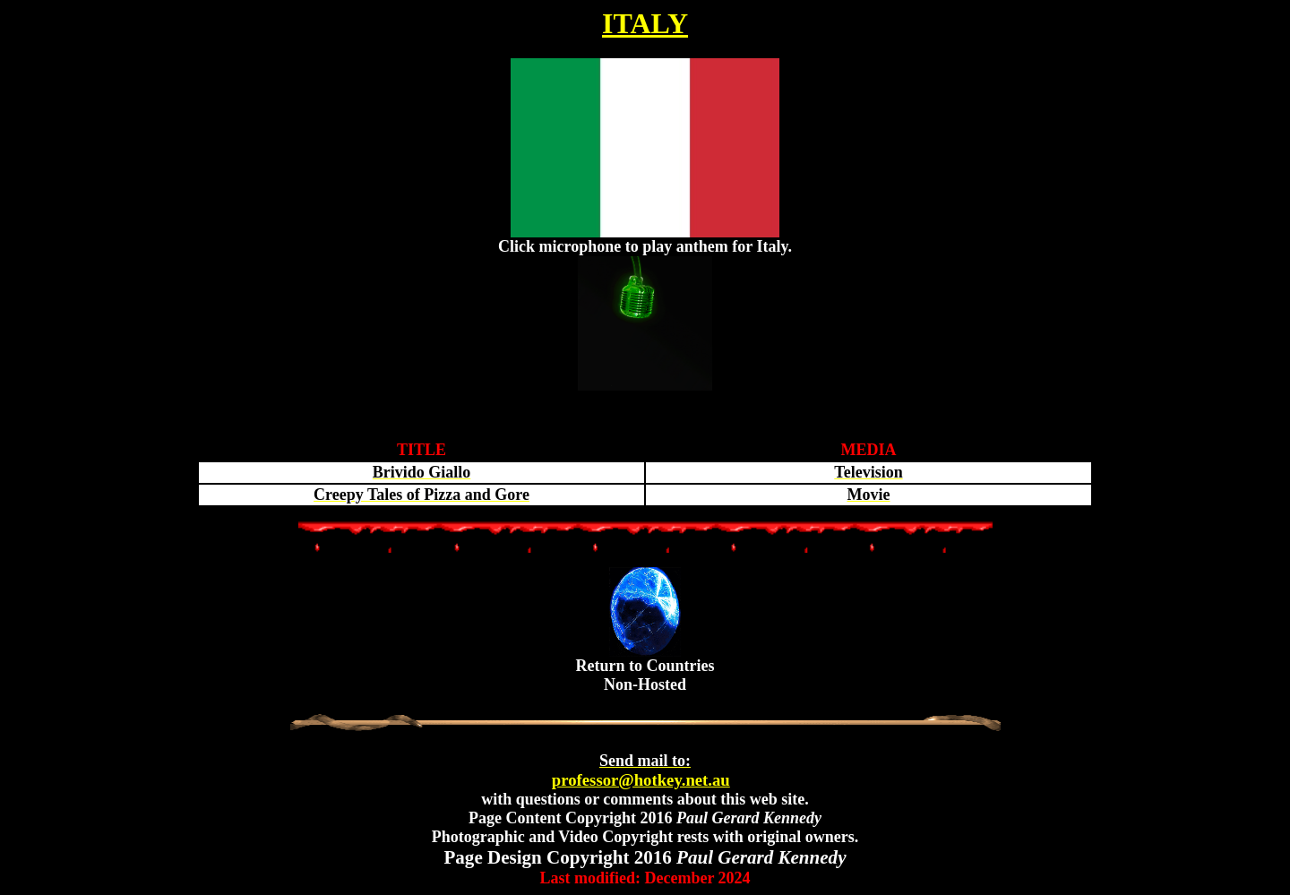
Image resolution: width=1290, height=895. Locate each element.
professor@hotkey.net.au (641, 770)
